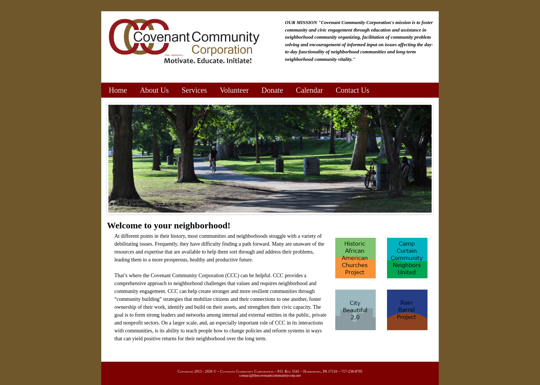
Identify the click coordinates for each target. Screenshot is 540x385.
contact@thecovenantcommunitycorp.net (270, 375)
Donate (272, 90)
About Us (154, 90)
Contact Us (352, 90)
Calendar (309, 90)
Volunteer (234, 90)
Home (118, 90)
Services (194, 90)
